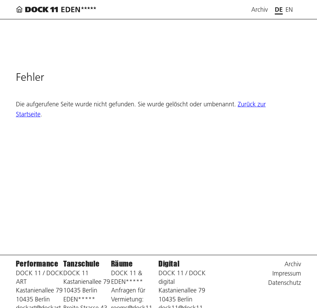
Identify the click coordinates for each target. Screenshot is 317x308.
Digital (168, 263)
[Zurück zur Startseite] (57, 9)
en (289, 9)
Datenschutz (284, 283)
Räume (122, 263)
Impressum (286, 273)
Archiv (259, 9)
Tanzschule (81, 263)
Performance (37, 263)
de (279, 9)
